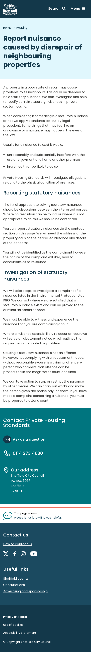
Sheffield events (15, 578)
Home (7, 28)
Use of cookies (13, 625)
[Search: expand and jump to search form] (57, 9)
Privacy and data (15, 617)
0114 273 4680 (28, 453)
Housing (21, 28)
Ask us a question (29, 439)
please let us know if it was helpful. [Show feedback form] (38, 518)
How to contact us (17, 544)
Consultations (14, 585)
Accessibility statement (19, 633)
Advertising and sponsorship (25, 591)
